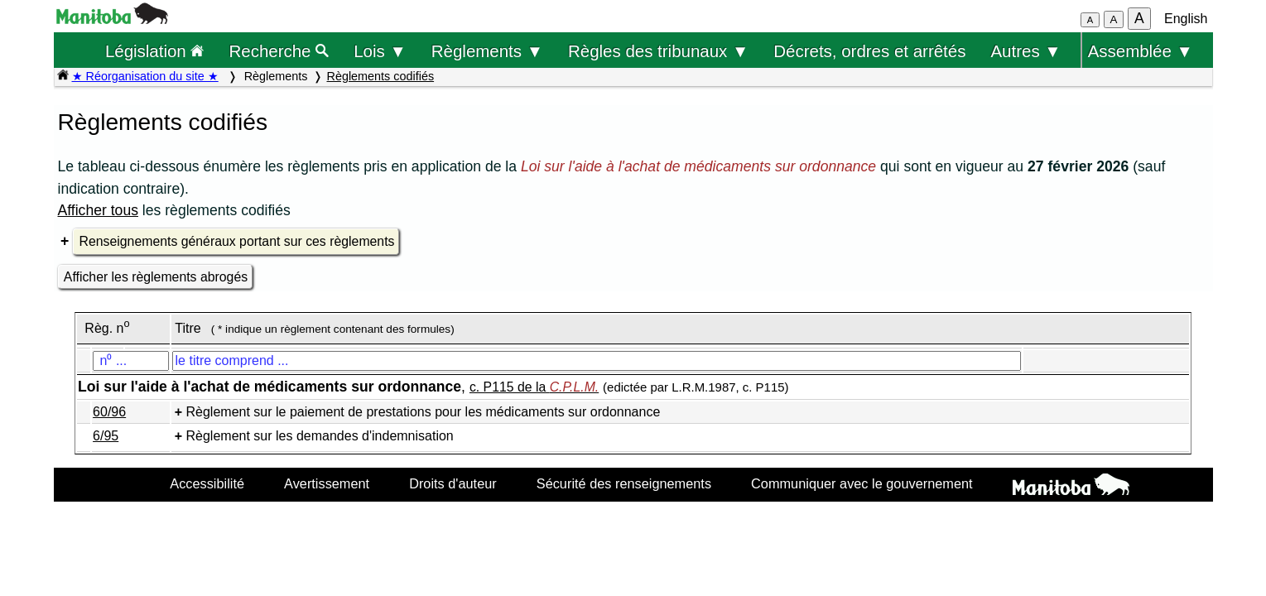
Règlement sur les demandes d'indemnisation (320, 436)
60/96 (109, 412)
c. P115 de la (534, 387)
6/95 (105, 436)
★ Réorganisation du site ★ (145, 76)
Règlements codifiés (381, 76)
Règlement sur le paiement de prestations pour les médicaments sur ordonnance (423, 412)
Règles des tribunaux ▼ (658, 50)
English (1185, 19)
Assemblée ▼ (1140, 50)
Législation (155, 50)
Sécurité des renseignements (624, 483)
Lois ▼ (380, 50)
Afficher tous (98, 210)
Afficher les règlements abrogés (156, 277)
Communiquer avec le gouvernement (861, 483)
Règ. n (106, 328)
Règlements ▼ (487, 50)
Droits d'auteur (453, 483)
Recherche (279, 50)
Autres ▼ (1025, 50)
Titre (187, 328)
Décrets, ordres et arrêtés (869, 50)
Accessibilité (207, 483)
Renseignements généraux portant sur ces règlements (237, 241)
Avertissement (326, 483)
